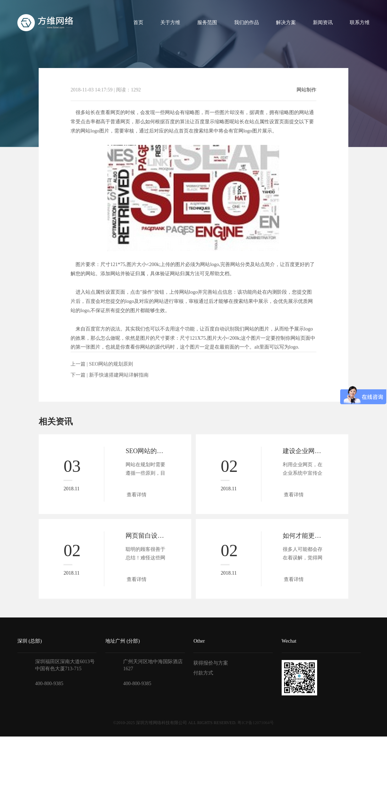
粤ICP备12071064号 (255, 722)
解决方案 (286, 22)
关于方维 (170, 22)
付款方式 (203, 673)
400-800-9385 (49, 683)
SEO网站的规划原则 (111, 364)
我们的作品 (246, 22)
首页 (138, 22)
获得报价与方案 (210, 663)
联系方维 (360, 22)
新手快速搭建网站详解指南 (119, 375)
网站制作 (306, 90)
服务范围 (207, 22)
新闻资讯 (323, 22)
